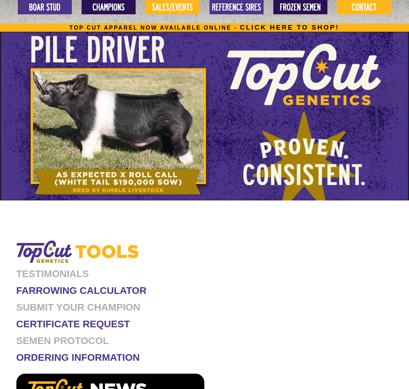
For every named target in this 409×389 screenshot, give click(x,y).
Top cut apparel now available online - (204, 28)
